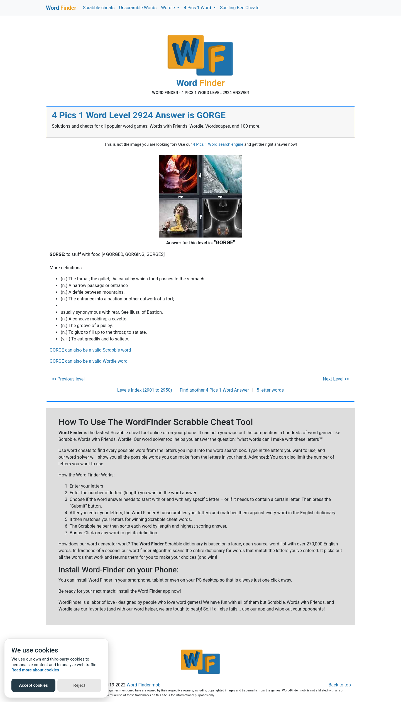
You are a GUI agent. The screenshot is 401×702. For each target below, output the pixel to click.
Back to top (340, 685)
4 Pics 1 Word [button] (198, 7)
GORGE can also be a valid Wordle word (89, 361)
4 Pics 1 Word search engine (218, 144)
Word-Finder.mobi (144, 685)
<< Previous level (68, 379)
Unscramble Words (138, 7)
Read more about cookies (35, 670)
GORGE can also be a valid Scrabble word (90, 350)
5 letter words (270, 390)
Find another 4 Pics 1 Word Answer (214, 390)
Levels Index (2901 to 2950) (144, 390)
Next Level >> (336, 379)
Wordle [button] (168, 7)
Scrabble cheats (99, 7)
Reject (79, 685)
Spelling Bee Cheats (239, 7)
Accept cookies (33, 685)
